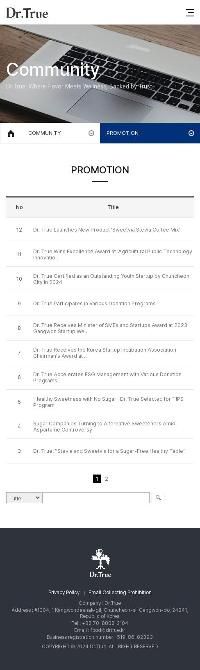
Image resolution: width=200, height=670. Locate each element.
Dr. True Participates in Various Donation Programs (94, 303)
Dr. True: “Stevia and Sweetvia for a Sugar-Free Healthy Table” (109, 451)
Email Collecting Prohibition (120, 592)
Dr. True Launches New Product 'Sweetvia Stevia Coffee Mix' (106, 230)
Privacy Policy (64, 592)
